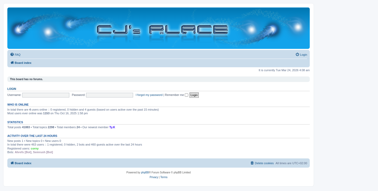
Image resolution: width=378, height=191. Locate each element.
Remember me (176, 94)
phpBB (145, 172)
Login (11, 88)
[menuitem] (15, 54)
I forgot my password (149, 94)
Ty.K (112, 127)
